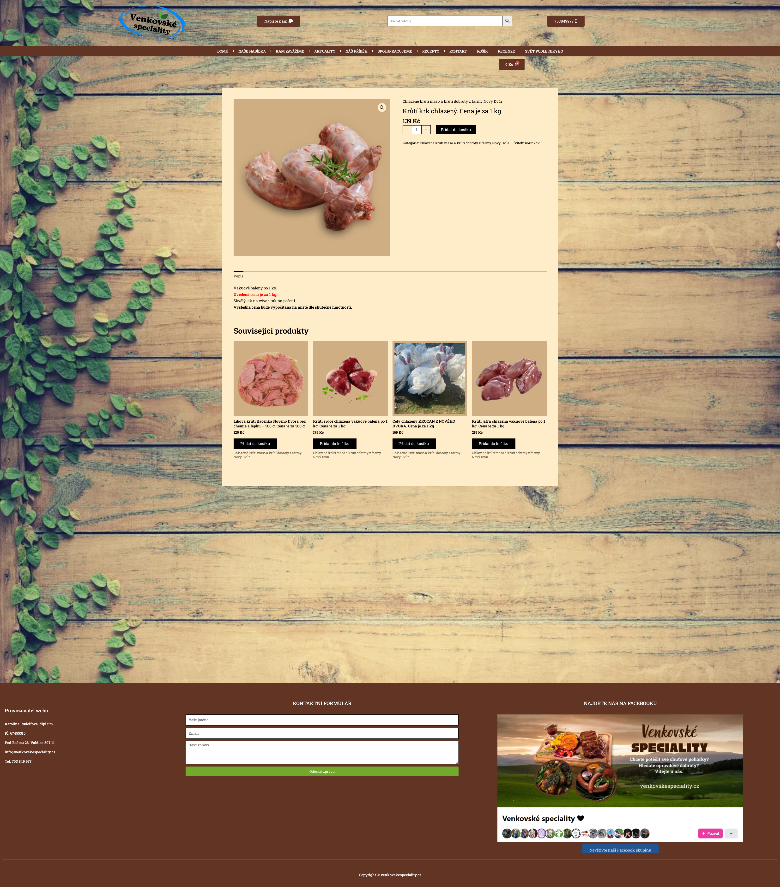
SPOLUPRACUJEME (395, 51)
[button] (382, 107)
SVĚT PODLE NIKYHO (544, 51)
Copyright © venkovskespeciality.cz (390, 874)
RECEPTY (430, 51)
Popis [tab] (239, 276)
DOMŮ (222, 51)
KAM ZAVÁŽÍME (290, 51)
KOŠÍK (482, 51)
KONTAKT (458, 51)
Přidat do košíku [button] (256, 444)
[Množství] (417, 129)
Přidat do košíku (456, 129)
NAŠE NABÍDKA (252, 51)
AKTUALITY (324, 51)
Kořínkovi (534, 143)
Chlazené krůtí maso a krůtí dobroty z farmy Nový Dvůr (453, 101)
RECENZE (506, 51)
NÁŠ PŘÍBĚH (356, 51)
